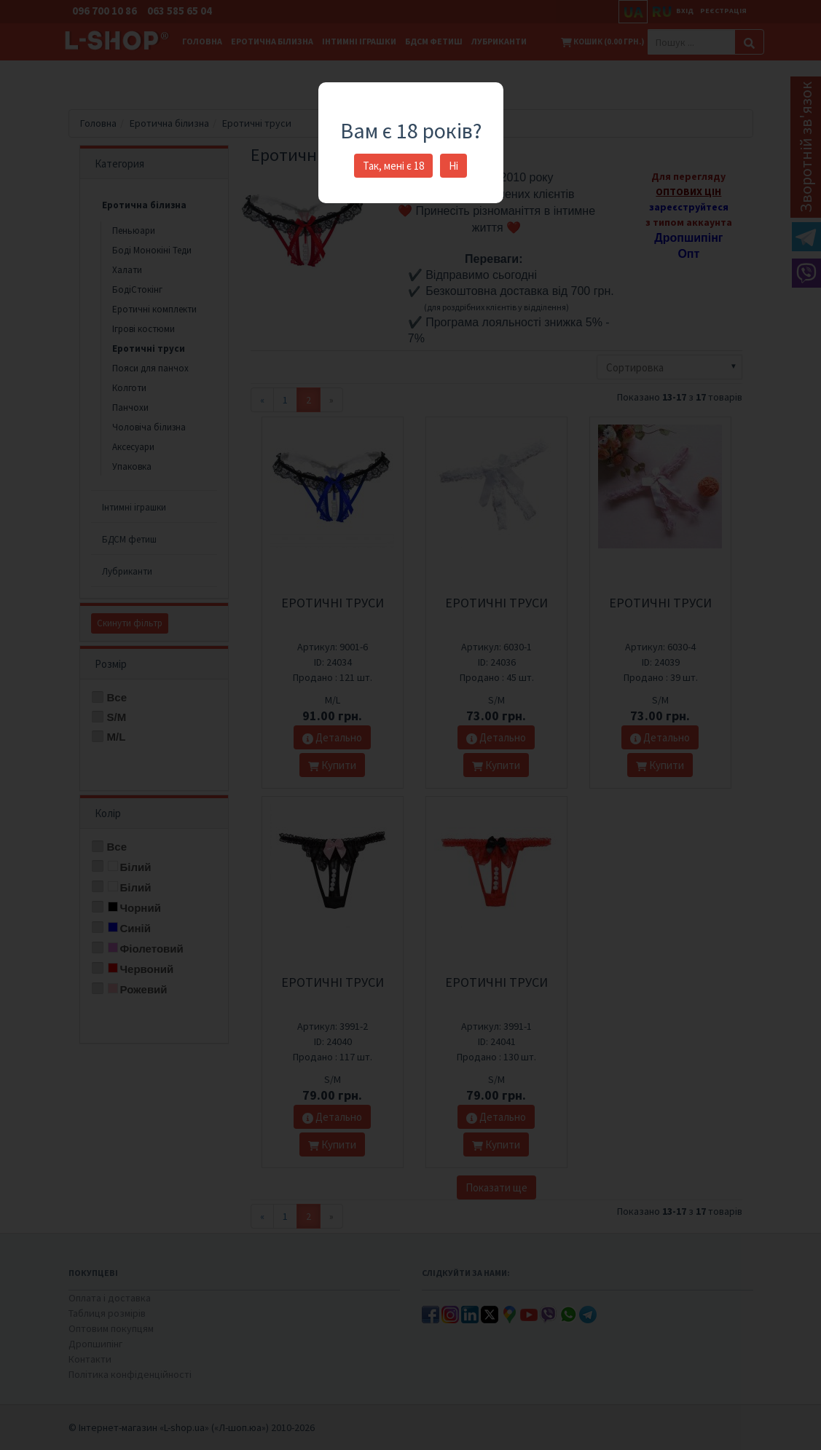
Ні (453, 166)
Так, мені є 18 (393, 166)
